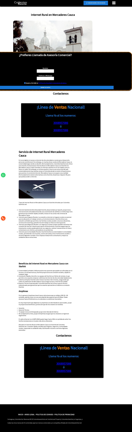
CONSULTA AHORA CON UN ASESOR (95, 3)
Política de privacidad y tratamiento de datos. (52, 83)
